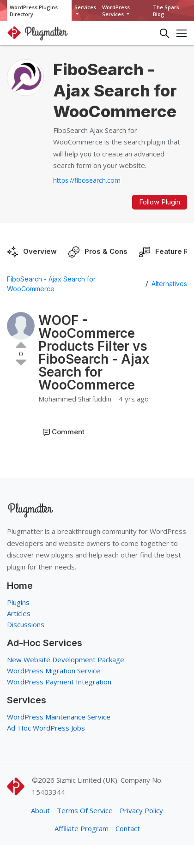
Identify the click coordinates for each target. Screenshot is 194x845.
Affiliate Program (82, 828)
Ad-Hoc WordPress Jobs (46, 727)
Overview (40, 251)
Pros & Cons (106, 251)
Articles (18, 613)
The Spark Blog (166, 11)
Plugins (18, 602)
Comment (68, 431)
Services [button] (85, 7)
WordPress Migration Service (53, 670)
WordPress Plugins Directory (34, 11)
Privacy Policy (141, 810)
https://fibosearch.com (87, 180)
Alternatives (169, 284)
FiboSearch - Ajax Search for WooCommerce (51, 284)
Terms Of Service (85, 810)
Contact (127, 828)
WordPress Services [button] (116, 11)
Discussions (25, 624)
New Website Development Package (65, 659)
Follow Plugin (159, 202)
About (40, 810)
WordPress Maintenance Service (58, 716)
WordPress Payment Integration (59, 681)
